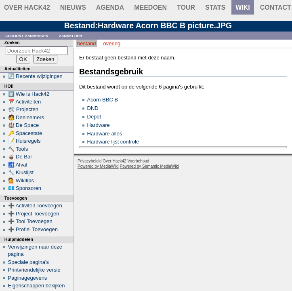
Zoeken (12, 42)
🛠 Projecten (23, 109)
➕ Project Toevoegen (33, 214)
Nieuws (73, 7)
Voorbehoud (138, 161)
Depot (94, 117)
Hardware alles (104, 134)
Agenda (110, 7)
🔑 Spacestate (25, 133)
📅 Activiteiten (24, 102)
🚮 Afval (17, 165)
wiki (242, 7)
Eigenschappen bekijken (36, 286)
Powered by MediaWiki (98, 166)
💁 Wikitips (21, 180)
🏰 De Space (23, 125)
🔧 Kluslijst (21, 172)
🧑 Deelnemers (26, 117)
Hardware (98, 125)
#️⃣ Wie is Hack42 (29, 94)
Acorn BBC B (102, 100)
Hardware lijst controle (113, 142)
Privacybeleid (89, 161)
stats (215, 7)
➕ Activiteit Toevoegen (35, 205)
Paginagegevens (27, 278)
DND (93, 108)
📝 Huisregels (24, 141)
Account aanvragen (26, 35)
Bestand (86, 43)
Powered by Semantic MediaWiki (149, 166)
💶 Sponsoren (25, 188)
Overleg (112, 43)
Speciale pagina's (28, 262)
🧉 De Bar (20, 157)
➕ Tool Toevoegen (30, 221)
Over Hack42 (27, 7)
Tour (186, 7)
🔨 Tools (18, 149)
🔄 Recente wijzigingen (35, 76)
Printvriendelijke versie (34, 270)
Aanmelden (70, 35)
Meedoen (150, 7)
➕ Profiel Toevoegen (33, 229)
